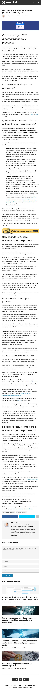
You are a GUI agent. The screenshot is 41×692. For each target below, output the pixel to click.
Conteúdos (20, 685)
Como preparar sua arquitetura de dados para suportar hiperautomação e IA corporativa (19, 620)
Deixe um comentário (21, 602)
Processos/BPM (25, 16)
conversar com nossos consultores (22, 509)
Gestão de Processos (21, 512)
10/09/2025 (13, 647)
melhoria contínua (32, 479)
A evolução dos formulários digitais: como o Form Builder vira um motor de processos (20, 598)
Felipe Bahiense (11, 16)
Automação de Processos (8, 512)
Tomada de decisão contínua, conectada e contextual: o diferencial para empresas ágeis (19, 642)
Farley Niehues (7, 625)
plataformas (31, 382)
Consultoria (13, 685)
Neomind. (15, 687)
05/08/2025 (13, 668)
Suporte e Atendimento (30, 685)
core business (34, 114)
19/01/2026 (14, 602)
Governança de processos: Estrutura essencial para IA (17, 664)
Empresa (7, 685)
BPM (33, 197)
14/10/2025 (13, 625)
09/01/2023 (18, 16)
